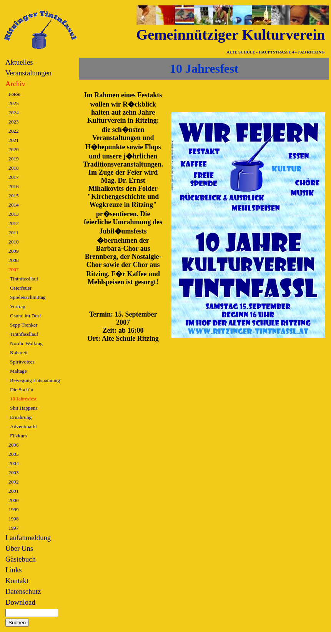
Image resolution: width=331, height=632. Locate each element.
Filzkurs (18, 436)
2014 (13, 205)
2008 (13, 260)
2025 (13, 103)
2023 (13, 122)
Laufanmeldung (28, 538)
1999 (13, 509)
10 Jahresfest (23, 399)
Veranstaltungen (28, 73)
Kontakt (16, 581)
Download (20, 602)
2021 (13, 140)
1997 (13, 528)
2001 (13, 491)
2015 (13, 195)
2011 (13, 232)
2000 (13, 500)
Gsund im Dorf (25, 316)
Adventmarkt (23, 426)
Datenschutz (23, 591)
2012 (13, 223)
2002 (13, 482)
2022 (13, 131)
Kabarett (19, 352)
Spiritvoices (22, 362)
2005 (13, 454)
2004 (13, 463)
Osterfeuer (21, 288)
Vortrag (17, 306)
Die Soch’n (21, 389)
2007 (13, 269)
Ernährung (21, 417)
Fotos (14, 94)
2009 (13, 251)
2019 (13, 159)
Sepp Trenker (23, 325)
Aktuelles (19, 62)
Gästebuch (20, 559)
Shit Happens (23, 408)
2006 (13, 445)
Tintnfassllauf (24, 279)
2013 (13, 214)
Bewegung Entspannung (35, 380)
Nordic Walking (26, 343)
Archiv (15, 84)
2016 (13, 186)
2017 (13, 177)
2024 (13, 112)
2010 (13, 242)
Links (13, 570)
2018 (13, 168)
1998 (13, 519)
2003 (13, 472)
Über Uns (19, 548)
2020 (13, 149)
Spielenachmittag (28, 297)
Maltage (18, 371)
